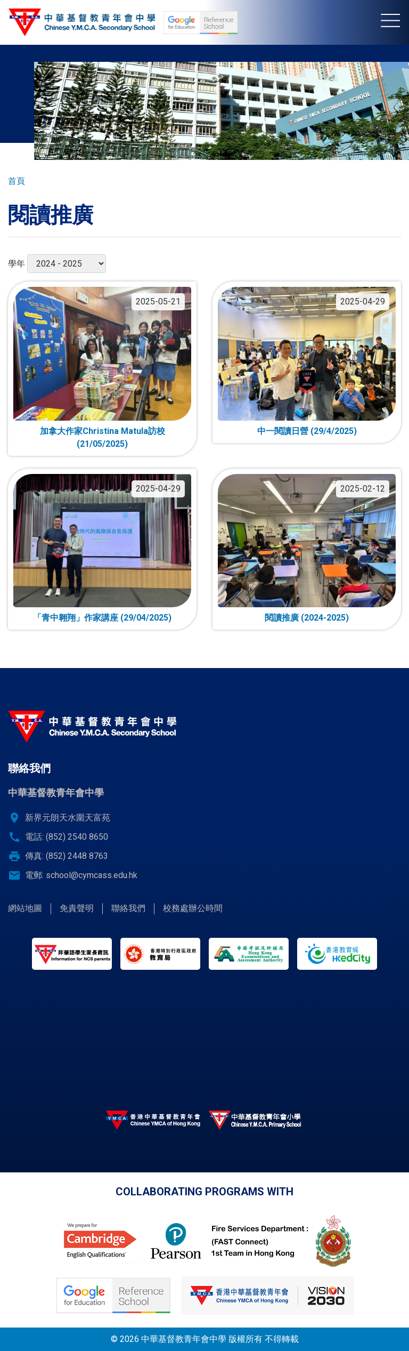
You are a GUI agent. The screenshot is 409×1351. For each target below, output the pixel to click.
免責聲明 (77, 908)
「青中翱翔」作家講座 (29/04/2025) (102, 618)
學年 (16, 264)
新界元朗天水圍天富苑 (67, 818)
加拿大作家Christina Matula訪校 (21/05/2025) (102, 437)
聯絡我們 (128, 908)
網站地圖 (25, 908)
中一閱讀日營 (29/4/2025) (307, 431)
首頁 (16, 181)
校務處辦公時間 (193, 908)
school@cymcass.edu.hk (91, 875)
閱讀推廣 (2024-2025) (307, 618)
